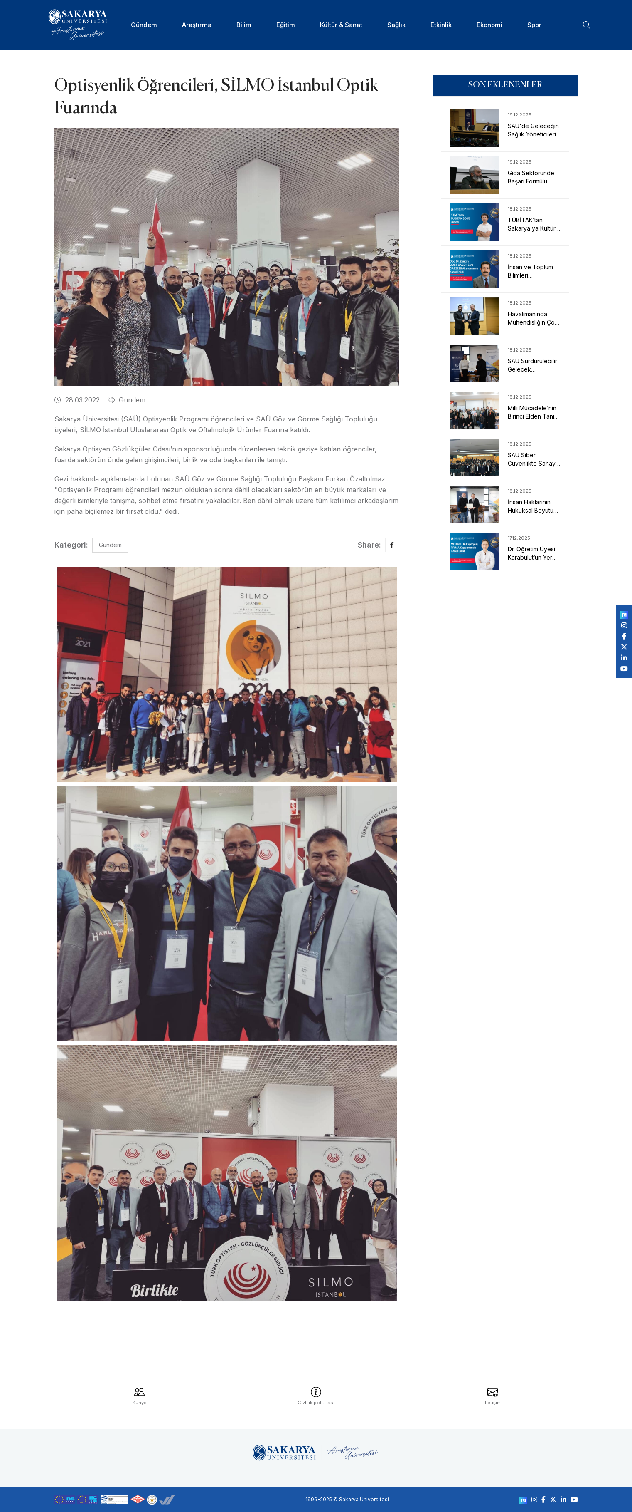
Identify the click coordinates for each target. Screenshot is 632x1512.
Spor (534, 25)
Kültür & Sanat (341, 25)
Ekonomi (489, 25)
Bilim (243, 25)
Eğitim (285, 25)
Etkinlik (441, 25)
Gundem (126, 400)
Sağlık (396, 25)
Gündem (144, 25)
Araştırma (196, 25)
